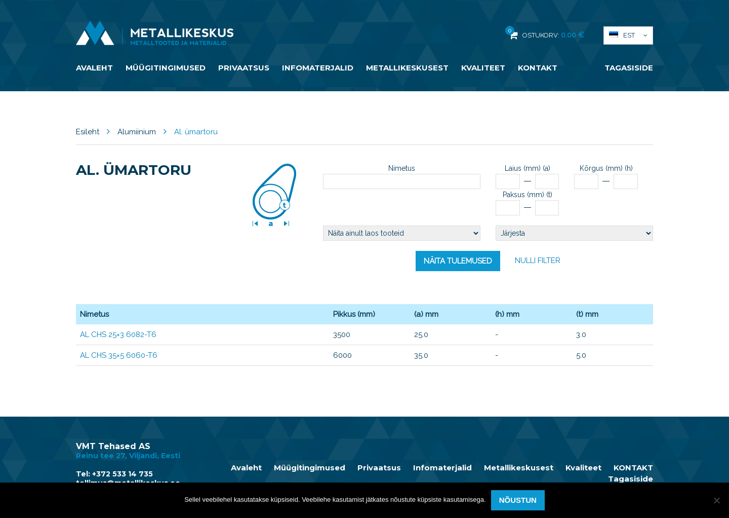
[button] (628, 35)
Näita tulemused (458, 261)
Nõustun (518, 500)
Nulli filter (537, 260)
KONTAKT (537, 67)
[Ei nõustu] (716, 500)
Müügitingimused (166, 67)
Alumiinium (136, 131)
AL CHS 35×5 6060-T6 (118, 355)
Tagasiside (628, 67)
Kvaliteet (483, 67)
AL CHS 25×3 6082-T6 (118, 334)
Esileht (87, 131)
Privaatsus (243, 67)
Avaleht (94, 67)
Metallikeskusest (407, 67)
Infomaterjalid (317, 67)
